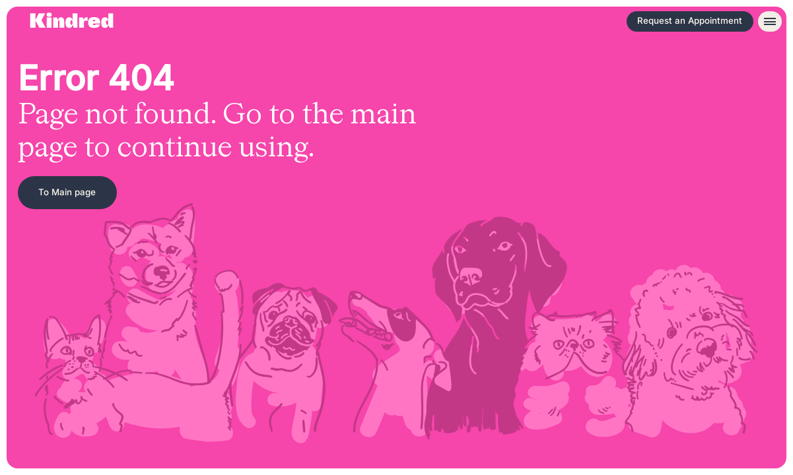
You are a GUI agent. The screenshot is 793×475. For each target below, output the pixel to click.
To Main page (67, 192)
